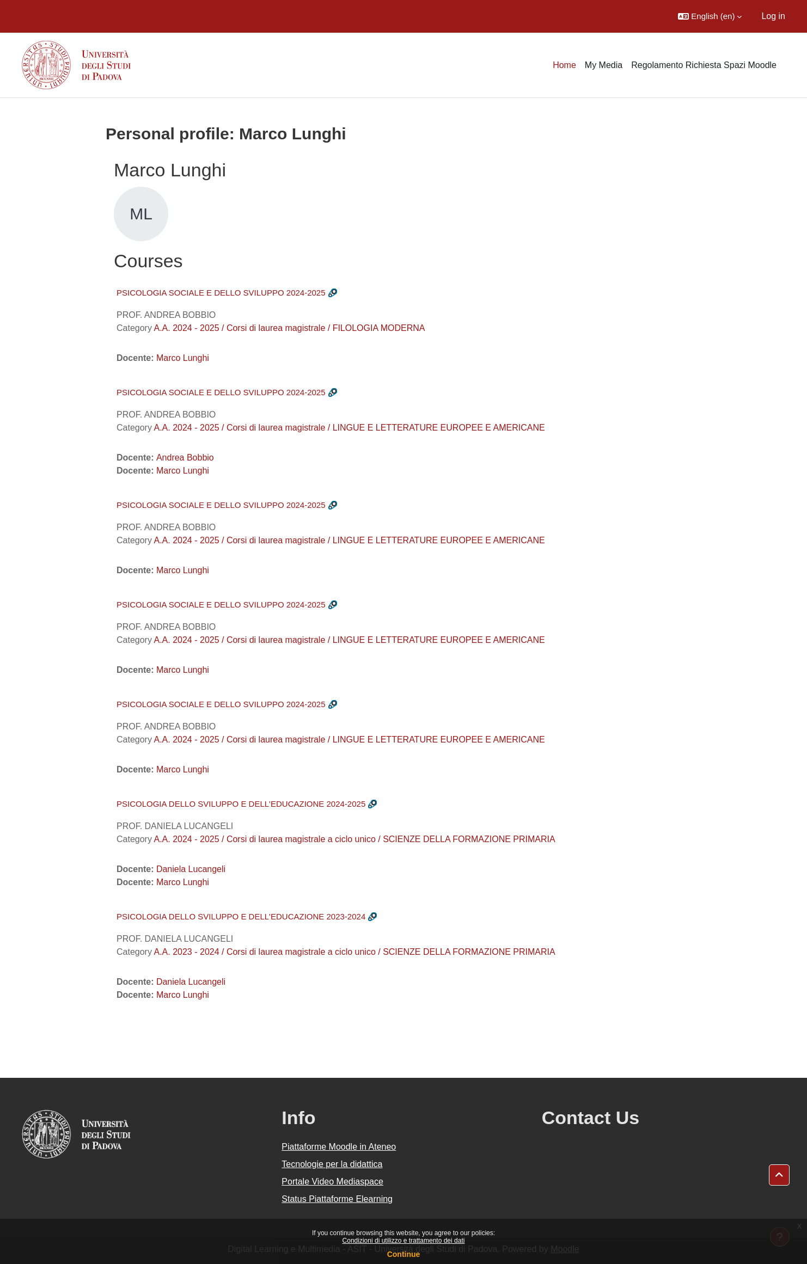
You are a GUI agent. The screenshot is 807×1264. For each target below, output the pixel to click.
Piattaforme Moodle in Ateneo (339, 1146)
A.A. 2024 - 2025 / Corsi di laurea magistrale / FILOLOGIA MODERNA (289, 328)
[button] (709, 16)
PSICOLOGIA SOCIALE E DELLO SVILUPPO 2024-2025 (221, 292)
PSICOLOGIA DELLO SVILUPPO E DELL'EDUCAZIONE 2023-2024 (241, 916)
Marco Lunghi (182, 358)
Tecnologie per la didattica (332, 1164)
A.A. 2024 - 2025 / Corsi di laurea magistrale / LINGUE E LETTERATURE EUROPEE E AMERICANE (349, 427)
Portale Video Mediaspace (332, 1181)
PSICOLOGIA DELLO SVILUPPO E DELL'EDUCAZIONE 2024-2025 (241, 803)
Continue (403, 1254)
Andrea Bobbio (185, 457)
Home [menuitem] (564, 65)
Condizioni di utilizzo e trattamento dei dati (404, 1240)
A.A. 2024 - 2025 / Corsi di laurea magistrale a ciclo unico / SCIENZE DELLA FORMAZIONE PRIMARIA (354, 839)
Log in (773, 16)
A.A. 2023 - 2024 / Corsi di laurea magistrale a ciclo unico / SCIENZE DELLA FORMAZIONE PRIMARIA (354, 951)
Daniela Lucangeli (190, 869)
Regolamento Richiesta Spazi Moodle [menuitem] (704, 65)
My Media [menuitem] (603, 65)
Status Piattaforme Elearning (337, 1199)
